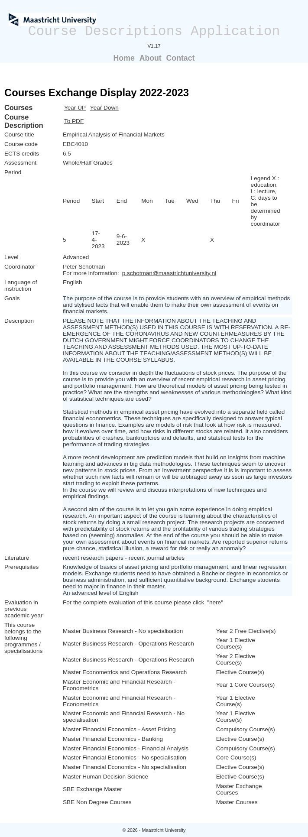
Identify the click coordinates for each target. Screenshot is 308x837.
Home (124, 58)
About (150, 58)
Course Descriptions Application (154, 31)
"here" (215, 602)
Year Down (104, 107)
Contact (180, 58)
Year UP (75, 107)
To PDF (74, 121)
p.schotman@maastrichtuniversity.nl (169, 273)
